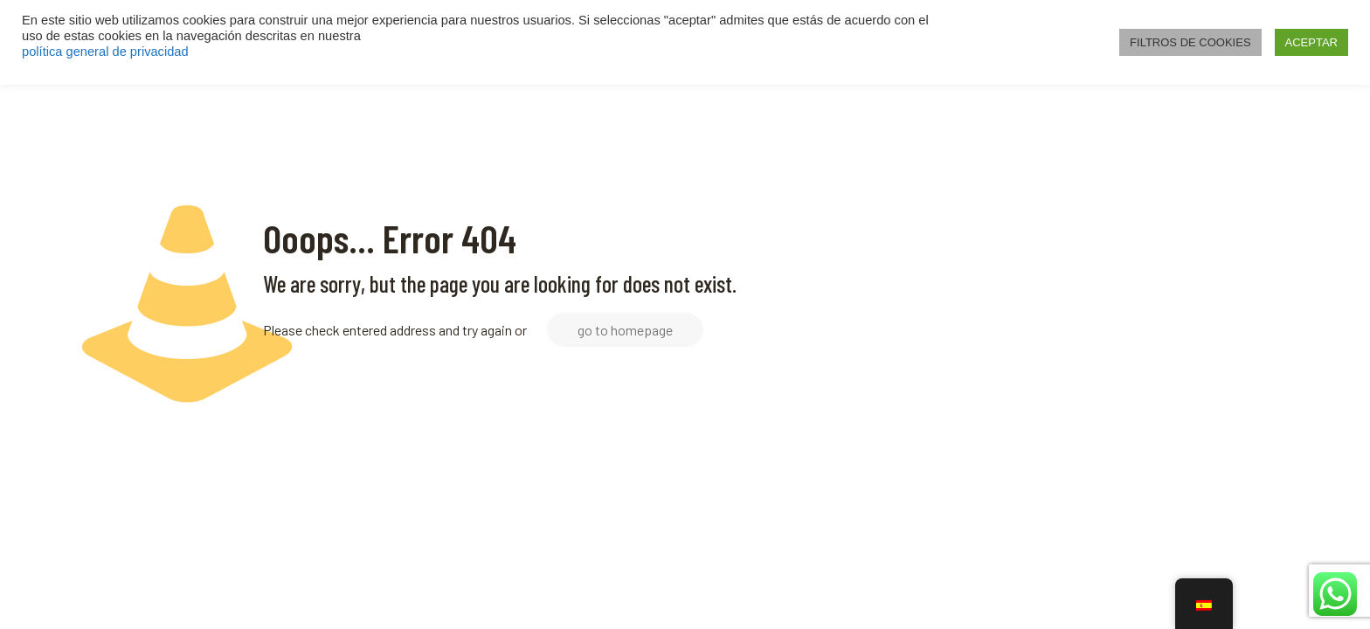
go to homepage (625, 329)
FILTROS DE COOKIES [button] (1190, 42)
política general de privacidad (105, 52)
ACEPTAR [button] (1311, 42)
